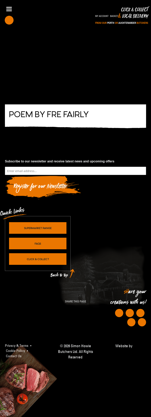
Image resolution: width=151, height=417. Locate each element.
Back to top (59, 276)
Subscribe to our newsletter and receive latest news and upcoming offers (59, 161)
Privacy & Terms (16, 345)
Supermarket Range (38, 227)
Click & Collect (121, 16)
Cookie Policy (15, 351)
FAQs (38, 243)
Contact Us (13, 356)
